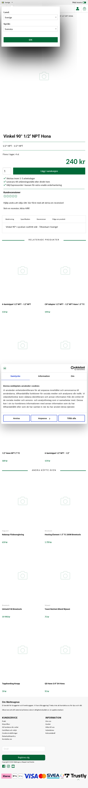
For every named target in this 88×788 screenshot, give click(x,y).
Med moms (79, 3)
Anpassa (44, 418)
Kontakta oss (7, 739)
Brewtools (48, 531)
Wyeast (47, 605)
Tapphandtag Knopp (11, 683)
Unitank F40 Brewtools (12, 609)
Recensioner (41, 219)
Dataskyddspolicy (9, 736)
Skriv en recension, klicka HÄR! (16, 208)
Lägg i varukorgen (49, 171)
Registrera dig (23, 757)
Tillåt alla (71, 418)
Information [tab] (44, 376)
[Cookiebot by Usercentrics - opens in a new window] (73, 368)
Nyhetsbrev (49, 730)
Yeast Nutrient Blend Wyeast (57, 609)
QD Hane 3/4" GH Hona (55, 683)
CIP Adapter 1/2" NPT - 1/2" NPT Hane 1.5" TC (65, 304)
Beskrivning (10, 219)
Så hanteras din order (10, 727)
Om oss (48, 721)
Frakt (4, 721)
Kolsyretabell (50, 733)
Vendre (32, 762)
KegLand (5, 531)
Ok (30, 39)
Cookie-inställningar (9, 733)
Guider (48, 724)
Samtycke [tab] (15, 376)
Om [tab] (72, 376)
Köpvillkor (6, 724)
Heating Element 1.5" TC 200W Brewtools (63, 534)
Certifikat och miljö (9, 730)
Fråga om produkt (58, 219)
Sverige (7, 2)
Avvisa (16, 418)
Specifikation (25, 219)
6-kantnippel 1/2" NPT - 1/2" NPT (16, 304)
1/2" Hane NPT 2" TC (11, 453)
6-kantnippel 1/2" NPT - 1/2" (57, 453)
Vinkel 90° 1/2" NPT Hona (63, 16)
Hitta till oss (50, 727)
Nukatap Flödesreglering (13, 534)
